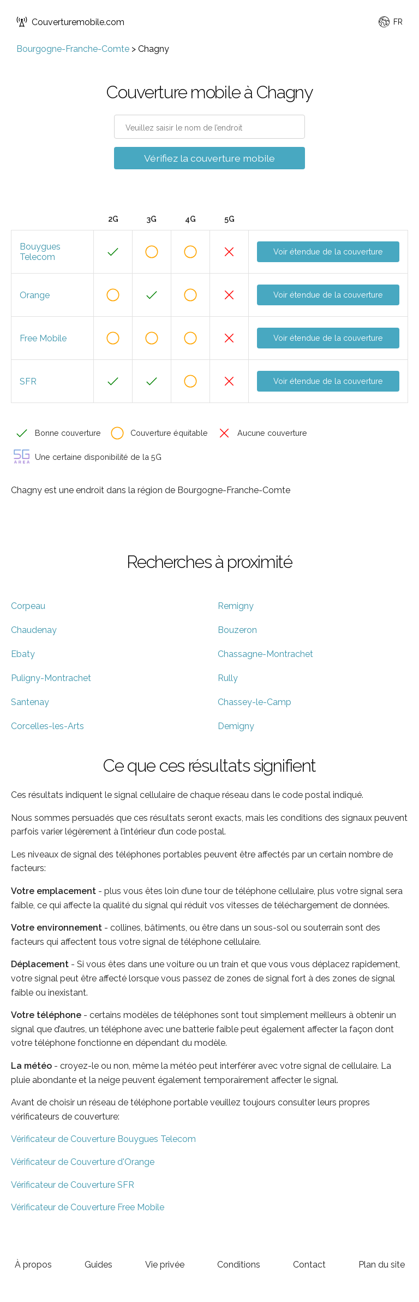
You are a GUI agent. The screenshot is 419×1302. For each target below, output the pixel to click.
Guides (98, 1264)
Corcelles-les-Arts (47, 726)
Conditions (238, 1264)
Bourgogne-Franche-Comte (72, 49)
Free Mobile (43, 338)
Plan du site (381, 1264)
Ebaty (23, 654)
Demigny (236, 726)
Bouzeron (237, 630)
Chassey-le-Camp (254, 702)
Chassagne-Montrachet (265, 654)
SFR (28, 381)
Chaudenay (34, 630)
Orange (35, 295)
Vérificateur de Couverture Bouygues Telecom (103, 1139)
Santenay (30, 702)
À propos (33, 1264)
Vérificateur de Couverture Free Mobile (87, 1207)
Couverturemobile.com (70, 21)
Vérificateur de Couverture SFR (72, 1185)
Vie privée (164, 1264)
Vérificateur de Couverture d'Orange (82, 1162)
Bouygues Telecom (40, 251)
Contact (309, 1264)
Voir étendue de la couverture (328, 251)
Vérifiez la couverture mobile (209, 158)
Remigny (236, 606)
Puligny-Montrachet (51, 678)
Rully (228, 678)
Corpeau (28, 606)
